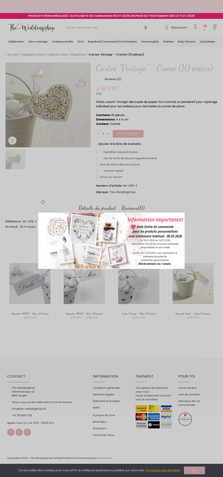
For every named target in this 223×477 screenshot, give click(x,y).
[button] (43, 202)
